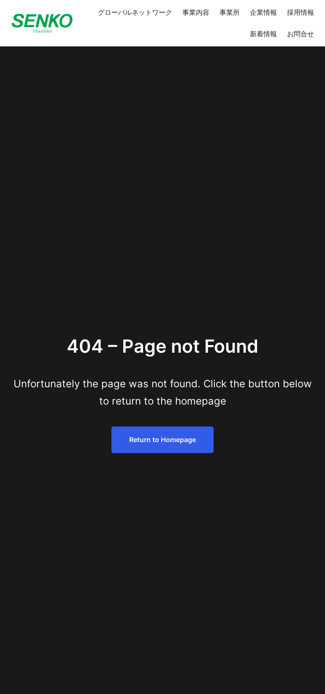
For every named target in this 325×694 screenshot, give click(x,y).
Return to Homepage (162, 439)
